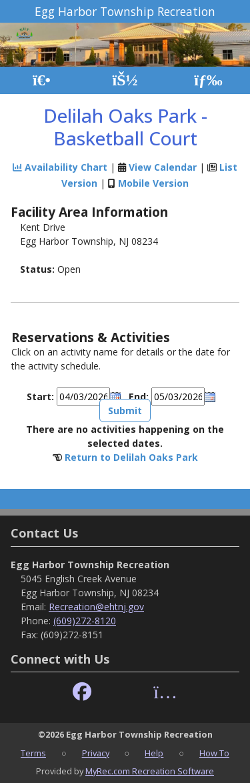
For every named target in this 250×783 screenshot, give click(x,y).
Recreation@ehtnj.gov (96, 606)
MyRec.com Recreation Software (149, 771)
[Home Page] (42, 80)
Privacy (95, 753)
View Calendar (163, 167)
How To (214, 753)
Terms (33, 753)
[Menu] (208, 80)
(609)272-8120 (84, 620)
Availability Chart (60, 167)
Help (154, 753)
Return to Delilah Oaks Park (131, 457)
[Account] (124, 80)
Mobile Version (153, 183)
